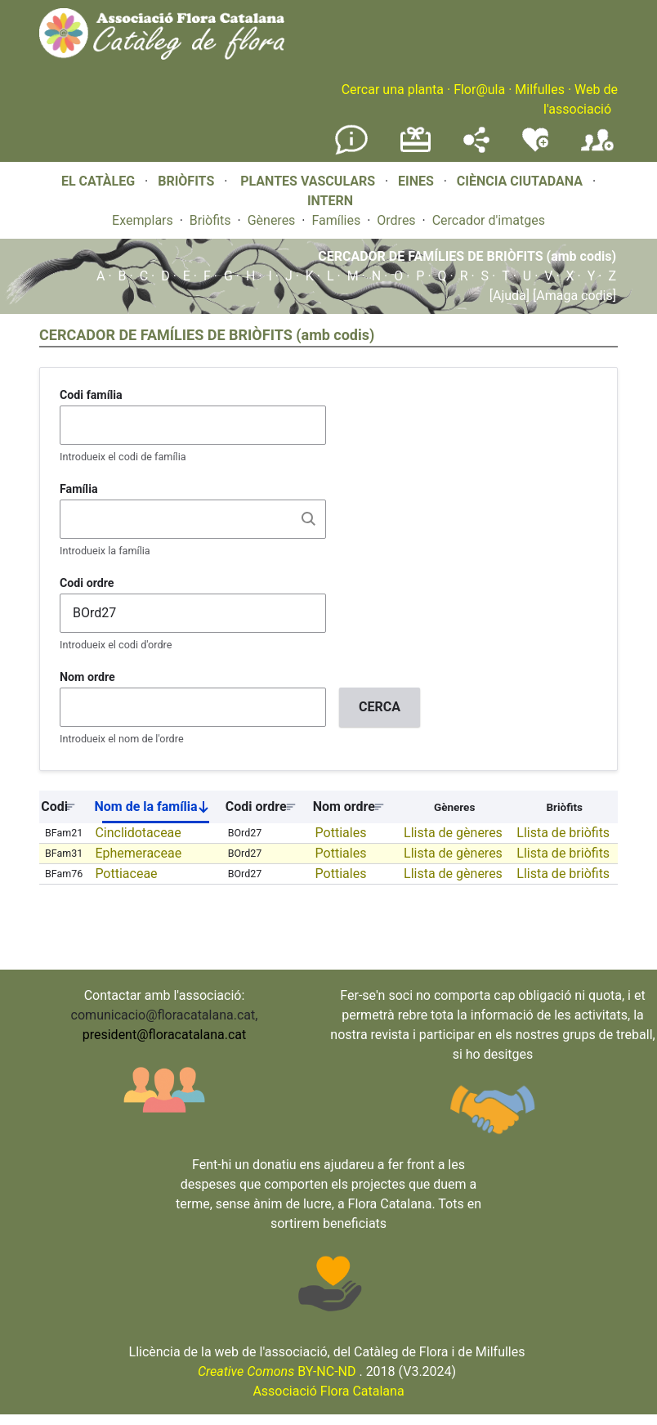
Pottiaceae (126, 873)
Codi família (91, 394)
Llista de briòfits (563, 832)
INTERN (330, 200)
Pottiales (341, 832)
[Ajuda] (509, 295)
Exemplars (142, 220)
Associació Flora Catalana (328, 1391)
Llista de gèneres (453, 832)
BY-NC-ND (277, 1371)
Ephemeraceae (138, 853)
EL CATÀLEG (98, 181)
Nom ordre (87, 676)
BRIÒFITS (187, 181)
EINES (416, 181)
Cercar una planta (393, 89)
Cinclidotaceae (138, 832)
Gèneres (272, 220)
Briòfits (210, 220)
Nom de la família (157, 810)
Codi (54, 806)
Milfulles (540, 89)
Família (79, 488)
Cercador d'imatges (488, 220)
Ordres (396, 220)
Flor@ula (479, 89)
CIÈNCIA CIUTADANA (520, 181)
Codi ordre (87, 582)
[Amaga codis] (573, 295)
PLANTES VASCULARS (307, 181)
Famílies (335, 220)
